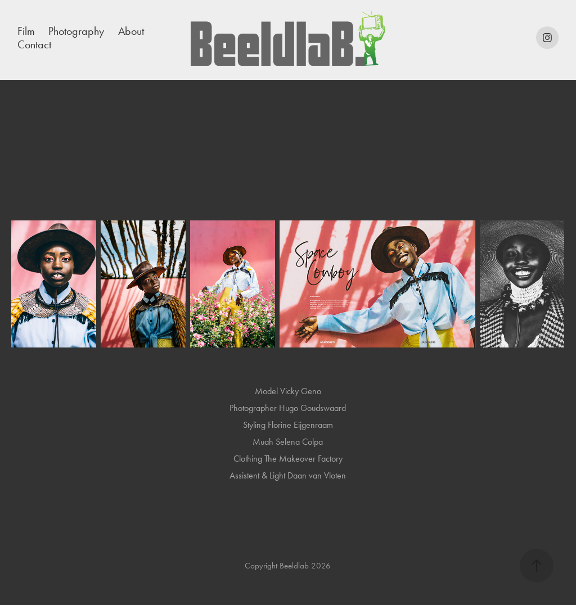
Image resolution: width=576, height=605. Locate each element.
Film (26, 31)
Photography (76, 31)
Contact (34, 44)
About (131, 31)
